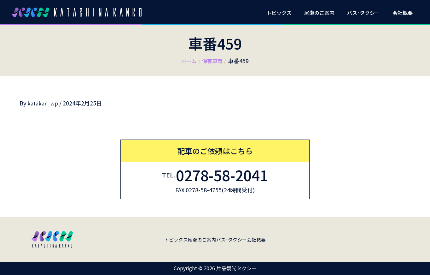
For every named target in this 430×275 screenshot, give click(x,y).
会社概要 (404, 12)
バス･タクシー (367, 12)
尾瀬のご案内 (326, 12)
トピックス (287, 12)
